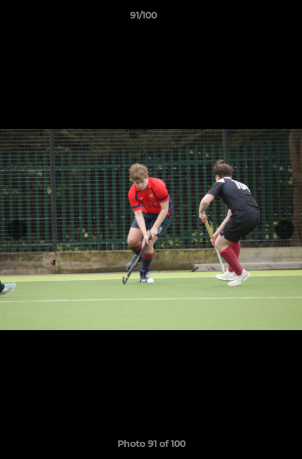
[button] (256, 18)
